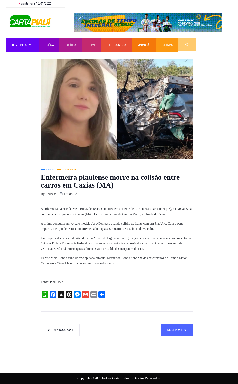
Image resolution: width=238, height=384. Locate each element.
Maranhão (144, 45)
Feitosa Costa (117, 45)
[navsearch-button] (187, 44)
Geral (92, 45)
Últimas (168, 45)
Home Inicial (22, 45)
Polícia (49, 45)
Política (71, 45)
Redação (51, 194)
